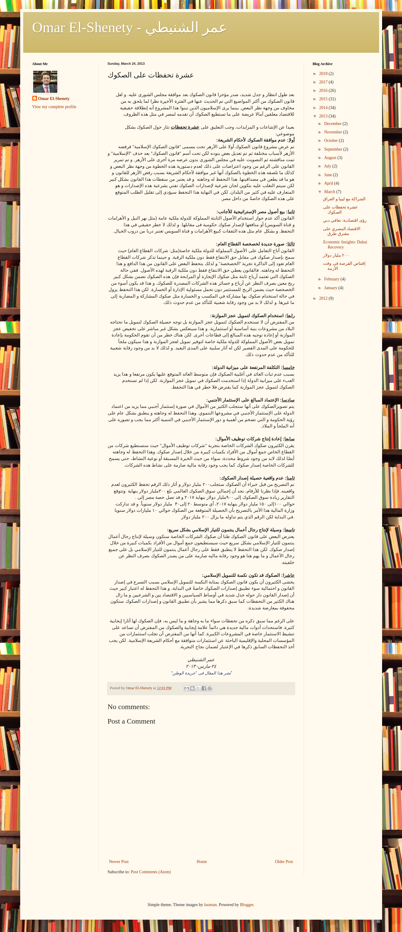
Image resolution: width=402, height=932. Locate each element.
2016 (324, 90)
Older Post (284, 861)
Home (202, 861)
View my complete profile (54, 107)
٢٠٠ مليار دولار (336, 255)
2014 (324, 107)
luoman (210, 904)
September (333, 149)
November (333, 132)
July (328, 166)
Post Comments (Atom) (151, 872)
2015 (324, 99)
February (332, 279)
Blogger (246, 904)
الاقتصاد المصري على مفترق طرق (341, 231)
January (331, 288)
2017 (324, 82)
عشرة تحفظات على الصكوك (340, 209)
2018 (324, 73)
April (329, 183)
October (331, 140)
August (330, 157)
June (328, 175)
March (330, 191)
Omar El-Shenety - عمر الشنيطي (130, 27)
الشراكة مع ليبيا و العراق (344, 199)
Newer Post (119, 861)
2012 (324, 298)
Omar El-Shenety (54, 98)
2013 (324, 116)
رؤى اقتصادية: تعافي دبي (344, 220)
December (333, 123)
